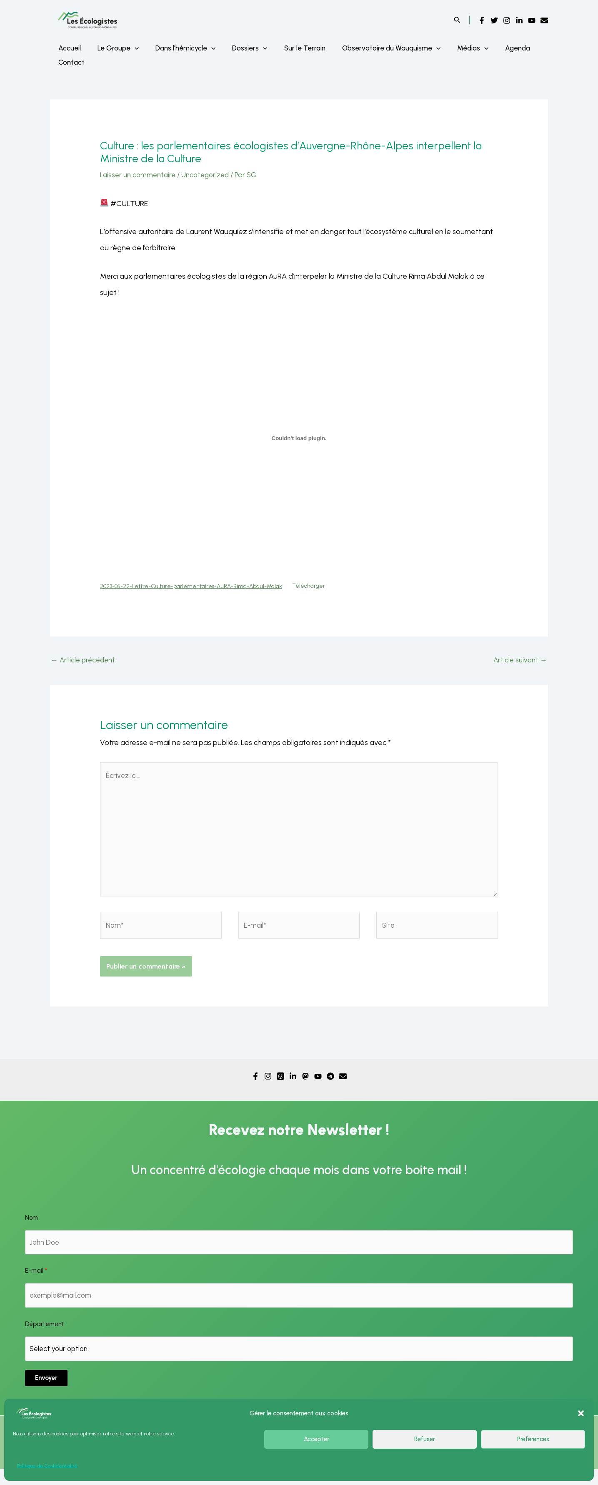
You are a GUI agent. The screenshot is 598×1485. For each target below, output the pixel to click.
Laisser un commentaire (140, 174)
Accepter (316, 1439)
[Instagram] (506, 20)
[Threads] (280, 1088)
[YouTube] (531, 20)
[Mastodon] (305, 1088)
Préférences (533, 1439)
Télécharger (325, 586)
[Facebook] (481, 20)
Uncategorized (211, 174)
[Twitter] (494, 20)
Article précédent (85, 661)
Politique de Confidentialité (47, 1466)
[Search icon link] (457, 21)
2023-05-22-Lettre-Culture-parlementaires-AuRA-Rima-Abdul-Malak (199, 586)
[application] (131, 48)
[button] (581, 1413)
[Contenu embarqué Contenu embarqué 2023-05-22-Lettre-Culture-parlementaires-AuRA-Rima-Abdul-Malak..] (299, 438)
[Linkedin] (519, 20)
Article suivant (519, 661)
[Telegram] (330, 1088)
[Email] (544, 20)
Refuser (424, 1439)
